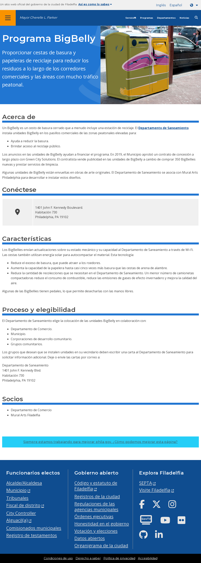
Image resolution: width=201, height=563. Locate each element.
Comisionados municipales (33, 528)
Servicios (130, 18)
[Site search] (196, 17)
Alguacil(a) (17, 520)
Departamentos (166, 18)
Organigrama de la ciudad (101, 545)
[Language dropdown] (194, 5)
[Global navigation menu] (8, 18)
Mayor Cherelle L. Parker (38, 17)
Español (176, 5)
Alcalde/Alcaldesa (24, 483)
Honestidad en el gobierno (101, 524)
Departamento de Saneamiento (163, 128)
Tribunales (17, 498)
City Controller (21, 513)
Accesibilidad (147, 558)
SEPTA (145, 483)
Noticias (184, 18)
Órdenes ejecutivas (93, 516)
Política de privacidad (119, 558)
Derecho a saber (88, 558)
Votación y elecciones (96, 531)
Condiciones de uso (58, 558)
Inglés (161, 5)
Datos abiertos (89, 538)
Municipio (16, 490)
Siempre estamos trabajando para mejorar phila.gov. (100, 442)
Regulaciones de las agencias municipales (96, 506)
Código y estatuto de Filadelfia (95, 486)
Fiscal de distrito (23, 505)
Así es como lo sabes (95, 4)
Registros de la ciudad (97, 496)
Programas (146, 18)
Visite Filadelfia (154, 490)
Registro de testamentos (31, 535)
